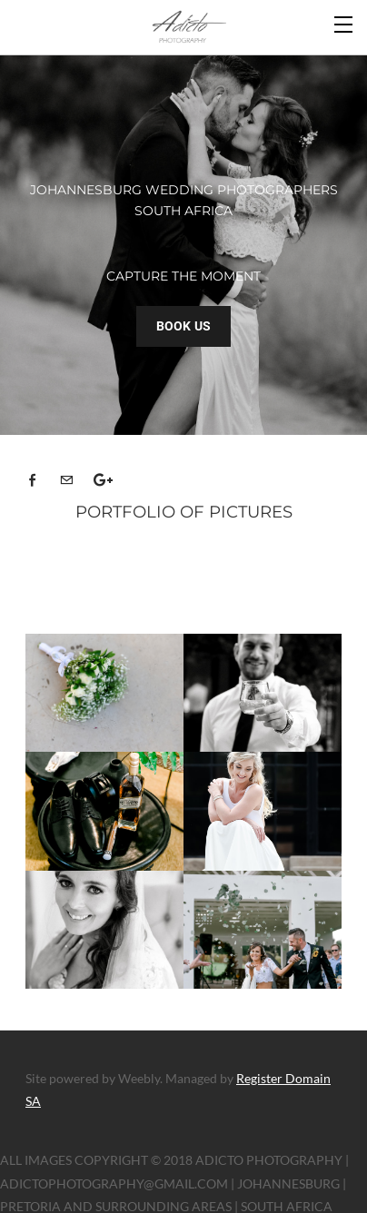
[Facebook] (37, 475)
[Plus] (104, 475)
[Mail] (71, 475)
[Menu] (344, 22)
